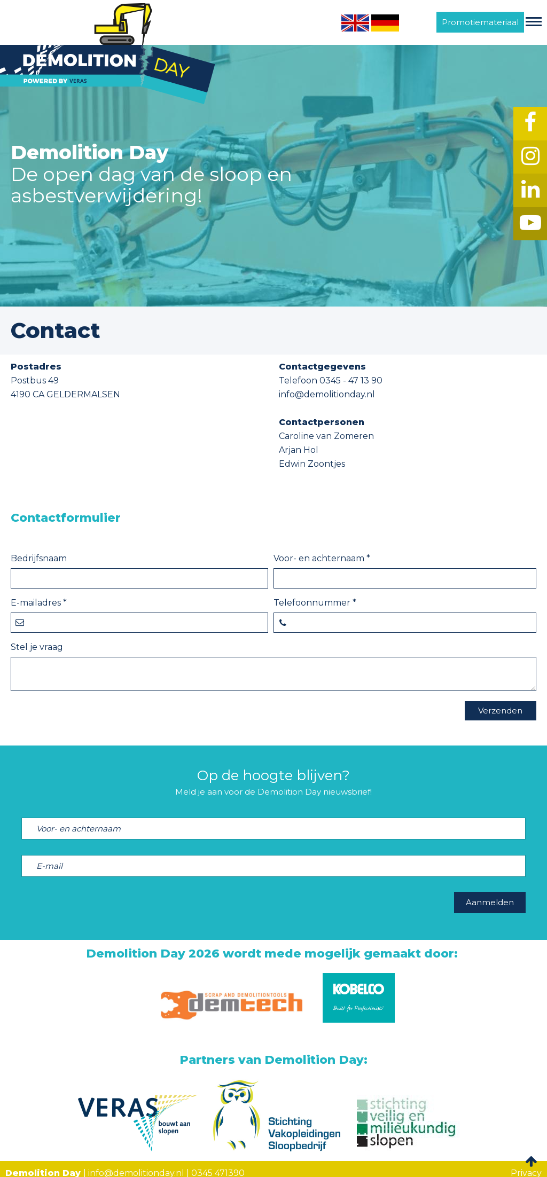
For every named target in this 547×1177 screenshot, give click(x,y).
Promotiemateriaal (480, 22)
